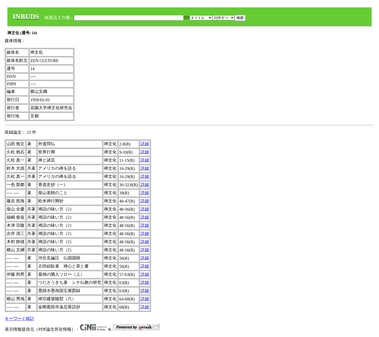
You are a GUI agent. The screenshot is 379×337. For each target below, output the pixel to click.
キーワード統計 (19, 318)
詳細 (145, 144)
